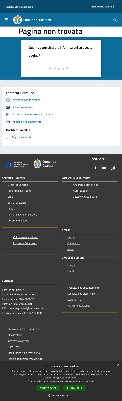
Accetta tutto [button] (48, 388)
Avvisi (70, 249)
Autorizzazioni (81, 191)
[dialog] (61, 381)
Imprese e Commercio (25, 243)
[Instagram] (112, 168)
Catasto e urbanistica (85, 197)
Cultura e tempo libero (25, 237)
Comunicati (73, 243)
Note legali (14, 347)
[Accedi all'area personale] (101, 6)
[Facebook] (95, 168)
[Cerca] (115, 20)
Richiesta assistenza (78, 306)
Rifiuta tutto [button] (74, 387)
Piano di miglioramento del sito (25, 359)
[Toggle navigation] (7, 20)
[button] (61, 395)
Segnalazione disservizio (81, 294)
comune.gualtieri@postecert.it (25, 308)
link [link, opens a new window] (93, 381)
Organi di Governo (18, 185)
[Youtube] (104, 168)
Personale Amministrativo (22, 214)
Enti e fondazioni (17, 203)
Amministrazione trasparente (24, 329)
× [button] (118, 365)
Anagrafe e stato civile (85, 185)
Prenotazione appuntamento (83, 288)
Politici (11, 209)
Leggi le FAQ (74, 300)
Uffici (10, 197)
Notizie (71, 237)
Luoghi (71, 265)
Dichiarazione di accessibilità (24, 353)
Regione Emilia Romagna (19, 7)
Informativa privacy (18, 341)
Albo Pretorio (15, 335)
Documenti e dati (17, 220)
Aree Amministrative (19, 191)
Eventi (71, 271)
